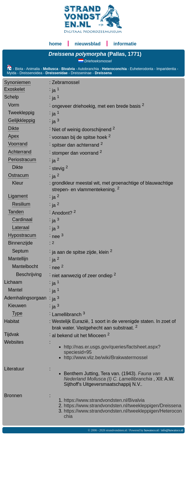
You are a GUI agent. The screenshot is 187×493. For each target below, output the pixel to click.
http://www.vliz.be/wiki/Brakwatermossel (106, 357)
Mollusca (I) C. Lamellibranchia (119, 378)
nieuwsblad (88, 43)
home (55, 43)
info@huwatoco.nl (172, 430)
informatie (124, 43)
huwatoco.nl (151, 430)
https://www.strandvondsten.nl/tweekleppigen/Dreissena (122, 405)
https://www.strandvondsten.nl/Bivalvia (104, 400)
